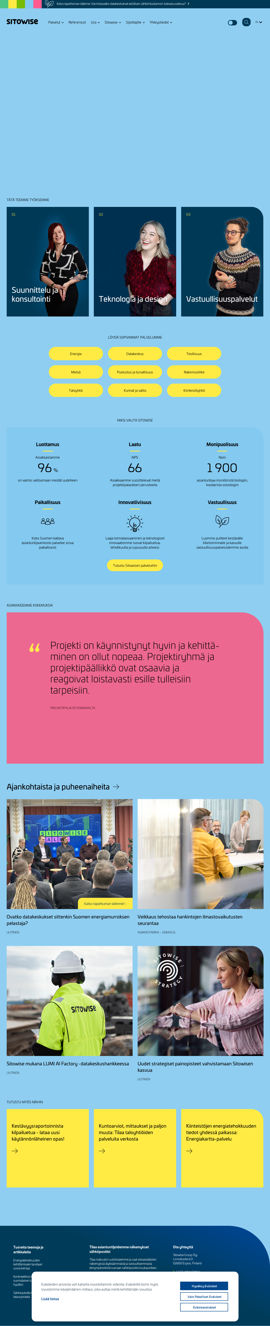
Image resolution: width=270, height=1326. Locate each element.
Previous (239, 746)
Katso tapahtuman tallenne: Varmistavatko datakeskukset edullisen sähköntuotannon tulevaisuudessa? (121, 4)
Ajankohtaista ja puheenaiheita (58, 786)
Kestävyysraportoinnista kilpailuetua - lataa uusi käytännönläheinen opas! (38, 1132)
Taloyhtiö (76, 390)
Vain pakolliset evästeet (205, 1297)
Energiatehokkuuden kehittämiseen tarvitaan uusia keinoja (27, 1264)
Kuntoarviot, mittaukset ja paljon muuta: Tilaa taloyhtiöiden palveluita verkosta (132, 1132)
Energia (76, 353)
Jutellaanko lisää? (26, 137)
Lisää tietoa (50, 1298)
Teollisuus (194, 353)
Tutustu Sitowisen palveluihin (135, 565)
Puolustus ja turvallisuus (135, 372)
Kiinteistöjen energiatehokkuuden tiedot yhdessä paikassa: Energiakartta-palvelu (221, 1132)
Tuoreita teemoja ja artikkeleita (28, 1249)
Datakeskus (135, 353)
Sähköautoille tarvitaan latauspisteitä (27, 1295)
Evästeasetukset (204, 1307)
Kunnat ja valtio (135, 390)
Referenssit (77, 22)
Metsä (75, 372)
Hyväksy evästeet (204, 1286)
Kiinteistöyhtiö (194, 390)
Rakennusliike (194, 372)
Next (253, 746)
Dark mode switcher (232, 22)
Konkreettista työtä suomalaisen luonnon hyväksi (27, 1280)
